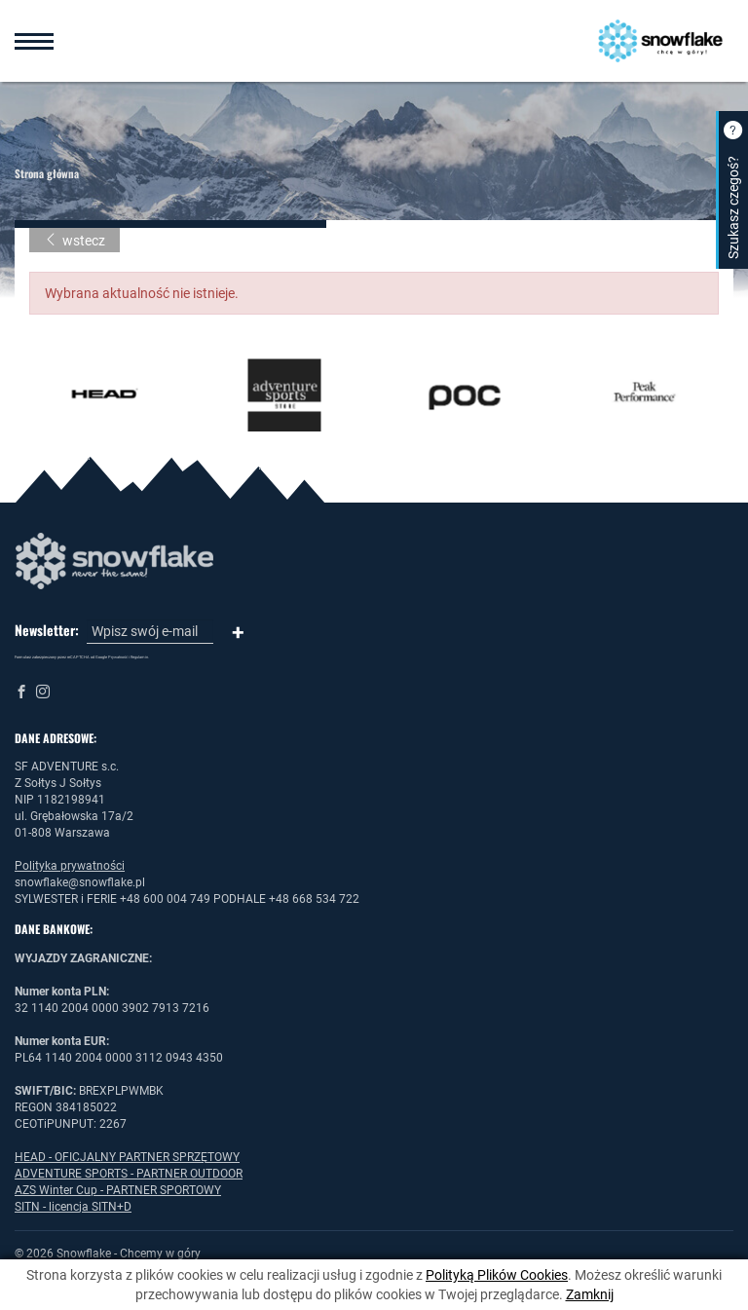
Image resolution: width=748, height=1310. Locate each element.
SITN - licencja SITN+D (73, 1207)
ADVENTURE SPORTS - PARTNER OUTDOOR (129, 1173)
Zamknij (590, 1294)
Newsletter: (47, 630)
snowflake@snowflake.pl (80, 882)
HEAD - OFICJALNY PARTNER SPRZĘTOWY (127, 1157)
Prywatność (118, 657)
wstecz (74, 240)
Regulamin (139, 657)
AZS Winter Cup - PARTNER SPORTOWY (118, 1190)
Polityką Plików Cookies (497, 1275)
